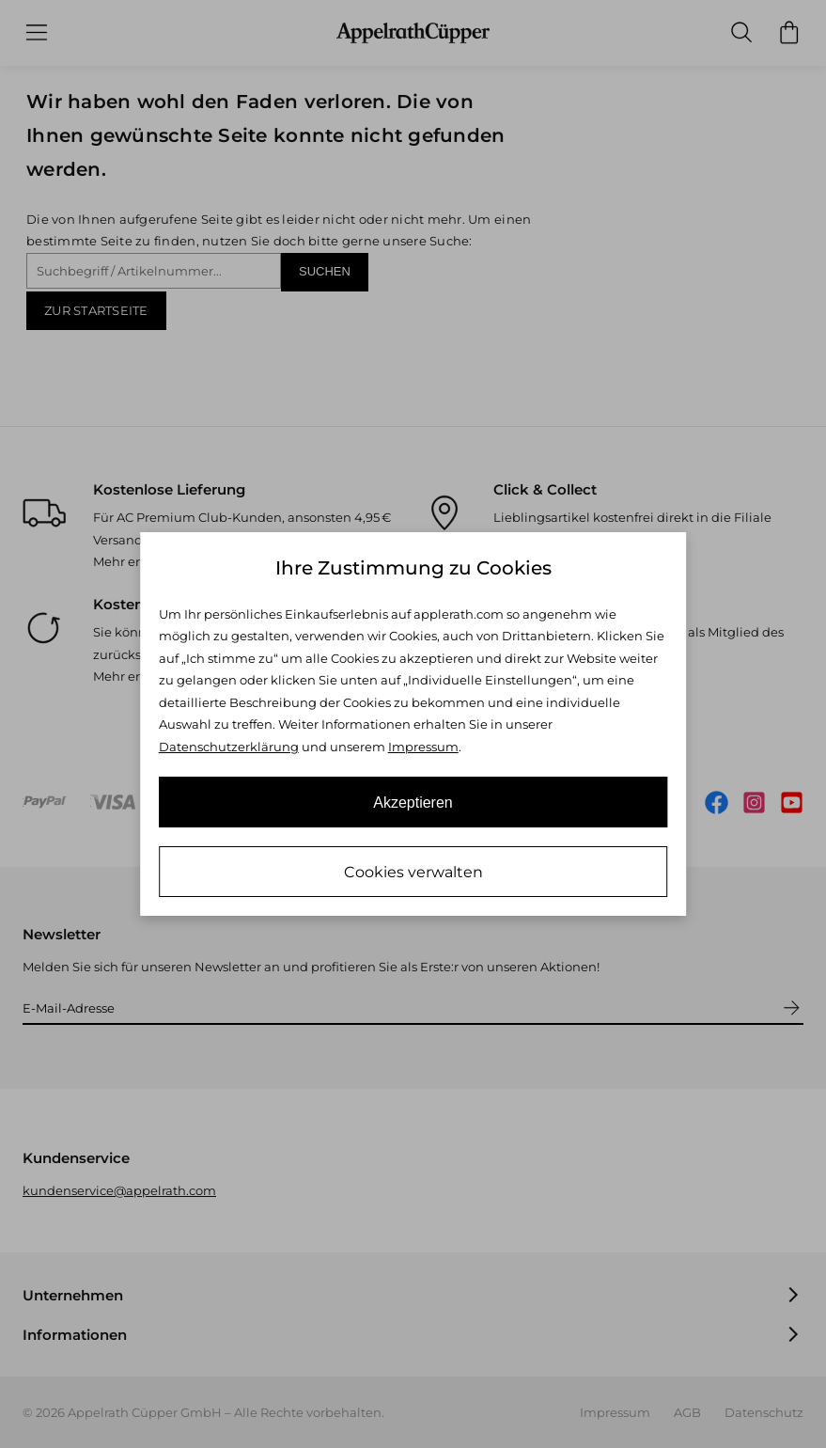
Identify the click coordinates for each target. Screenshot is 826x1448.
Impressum (423, 746)
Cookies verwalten (413, 872)
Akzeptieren (413, 803)
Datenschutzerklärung (229, 746)
